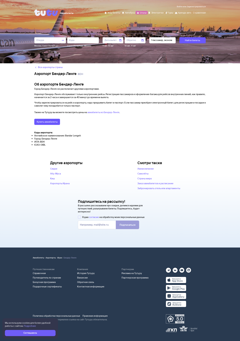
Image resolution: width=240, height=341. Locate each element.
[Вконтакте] (175, 269)
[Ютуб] (181, 269)
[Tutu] (46, 12)
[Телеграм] (168, 269)
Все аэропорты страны (48, 67)
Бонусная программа (44, 282)
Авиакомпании (145, 168)
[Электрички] (155, 12)
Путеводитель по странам (47, 277)
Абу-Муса (55, 173)
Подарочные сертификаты (47, 286)
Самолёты (142, 173)
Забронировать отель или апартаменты (158, 188)
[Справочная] (199, 12)
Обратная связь (85, 282)
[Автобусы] (128, 12)
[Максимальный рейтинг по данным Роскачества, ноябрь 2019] (175, 319)
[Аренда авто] (183, 12)
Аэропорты (51, 257)
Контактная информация (90, 286)
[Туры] (169, 12)
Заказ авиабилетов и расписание (155, 183)
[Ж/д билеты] (112, 12)
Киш (52, 178)
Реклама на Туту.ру (132, 273)
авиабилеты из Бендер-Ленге (103, 112)
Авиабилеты (38, 257)
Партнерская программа (135, 277)
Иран (59, 257)
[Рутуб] (188, 269)
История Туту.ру (86, 273)
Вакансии (82, 277)
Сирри (53, 168)
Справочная (39, 273)
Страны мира (144, 178)
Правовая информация (95, 315)
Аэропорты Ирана (60, 183)
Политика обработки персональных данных (56, 315)
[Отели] (141, 12)
